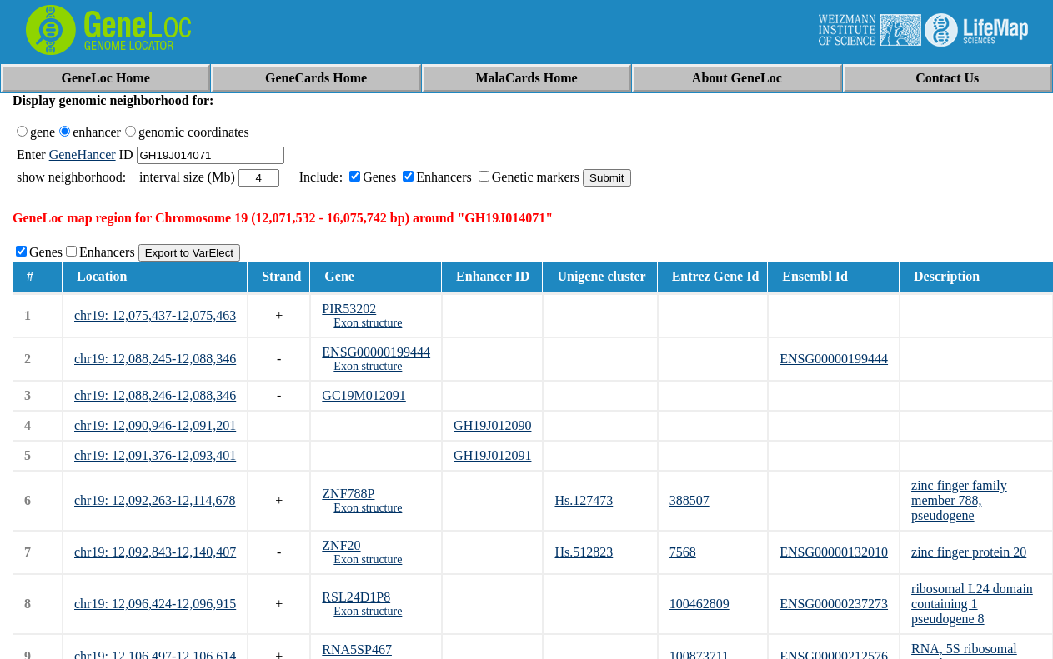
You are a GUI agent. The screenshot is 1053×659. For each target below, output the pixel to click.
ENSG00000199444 (376, 352)
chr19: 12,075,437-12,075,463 (155, 315)
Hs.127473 (583, 500)
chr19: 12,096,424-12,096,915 (155, 604)
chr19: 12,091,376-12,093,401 (155, 455)
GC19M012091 (363, 395)
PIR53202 (349, 309)
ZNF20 (341, 545)
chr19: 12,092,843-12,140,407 (155, 552)
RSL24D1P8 (356, 597)
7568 (682, 552)
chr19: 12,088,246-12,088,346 (155, 395)
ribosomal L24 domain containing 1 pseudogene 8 (972, 604)
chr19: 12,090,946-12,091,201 (155, 425)
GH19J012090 (492, 425)
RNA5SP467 (357, 649)
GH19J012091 (492, 455)
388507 (689, 500)
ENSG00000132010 (834, 552)
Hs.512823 (583, 552)
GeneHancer (82, 154)
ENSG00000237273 (834, 604)
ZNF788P (348, 494)
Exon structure (367, 323)
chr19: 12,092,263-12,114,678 (155, 500)
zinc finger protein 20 (968, 552)
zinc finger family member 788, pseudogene (959, 500)
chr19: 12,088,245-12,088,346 (155, 359)
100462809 (699, 604)
